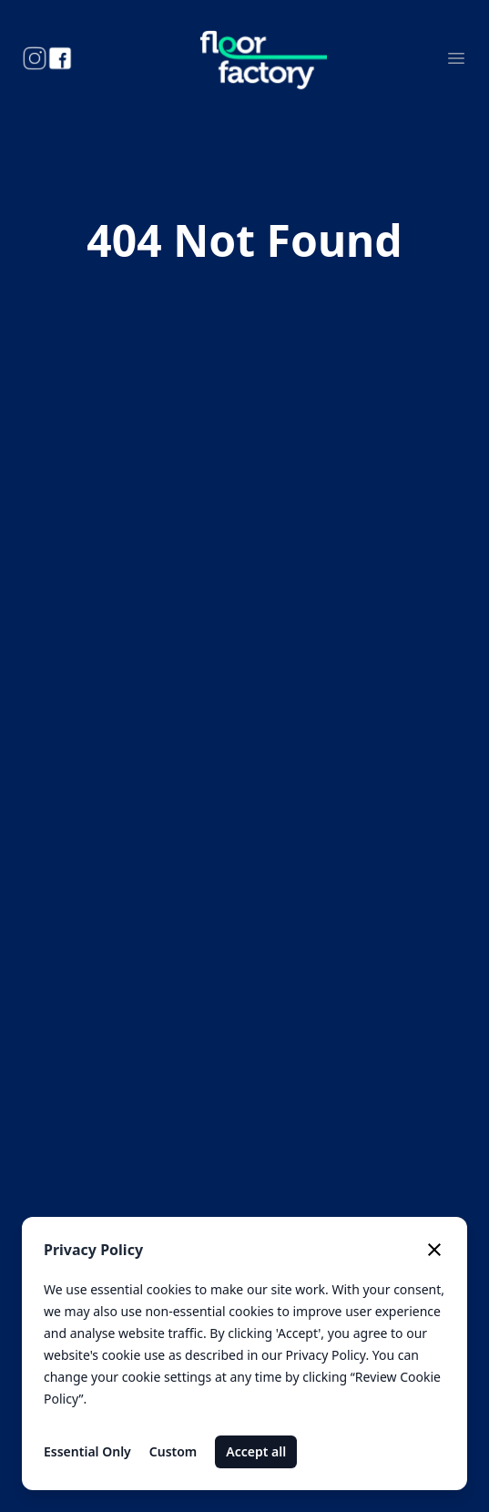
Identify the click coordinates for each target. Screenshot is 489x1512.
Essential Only (87, 1451)
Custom (173, 1451)
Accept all (256, 1451)
